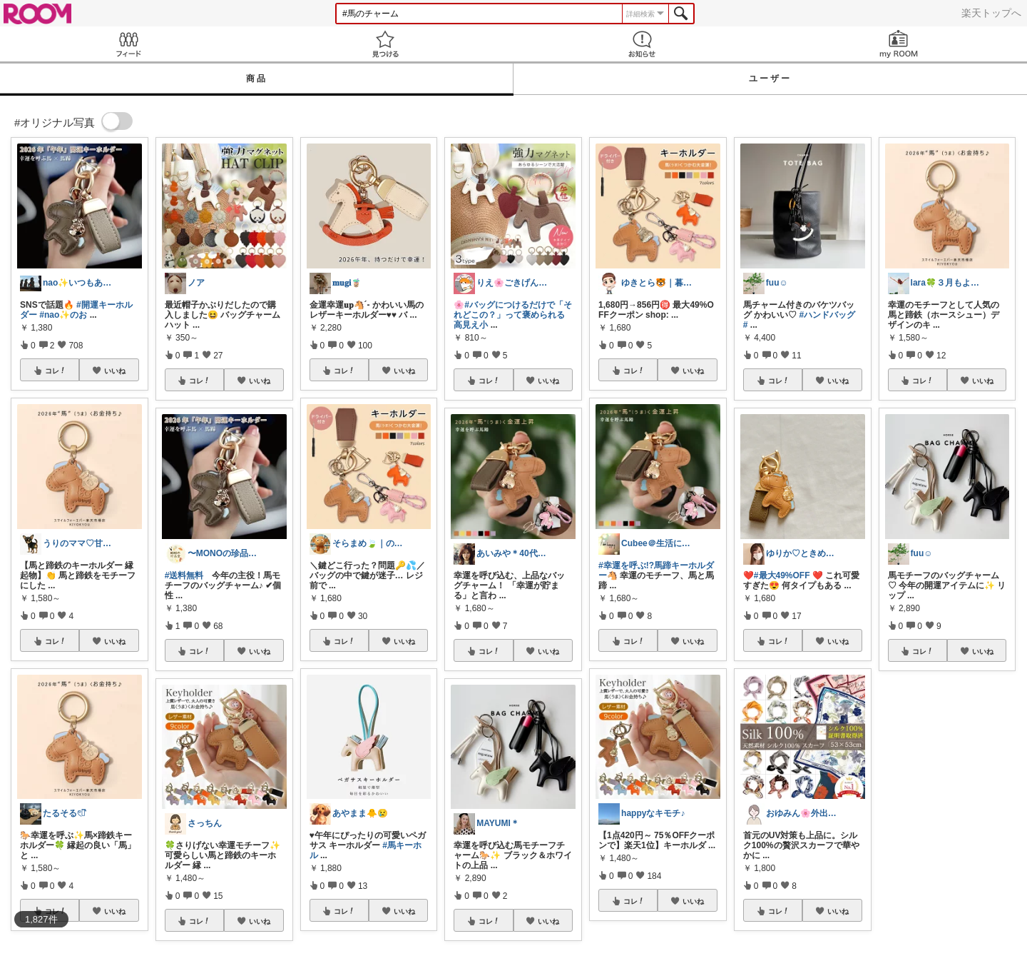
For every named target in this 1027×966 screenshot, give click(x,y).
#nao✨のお (63, 315)
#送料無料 (184, 575)
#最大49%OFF (782, 575)
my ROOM (898, 43)
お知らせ (642, 43)
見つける (385, 43)
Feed (128, 43)
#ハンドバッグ (827, 315)
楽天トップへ (991, 13)
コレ (55, 370)
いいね (115, 370)
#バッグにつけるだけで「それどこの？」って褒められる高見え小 (513, 315)
